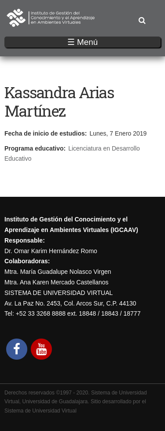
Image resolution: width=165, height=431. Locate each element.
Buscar (142, 21)
